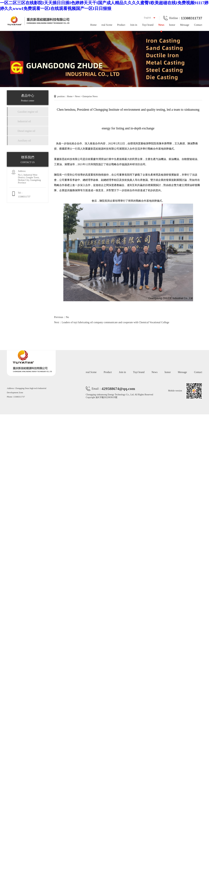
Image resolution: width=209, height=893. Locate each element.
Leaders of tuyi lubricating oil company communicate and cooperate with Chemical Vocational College (115, 322)
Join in (133, 24)
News (161, 24)
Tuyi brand (147, 24)
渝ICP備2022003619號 (106, 397)
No (67, 317)
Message (184, 24)
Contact (198, 24)
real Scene (106, 24)
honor (172, 24)
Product (121, 24)
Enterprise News (90, 96)
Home (93, 24)
